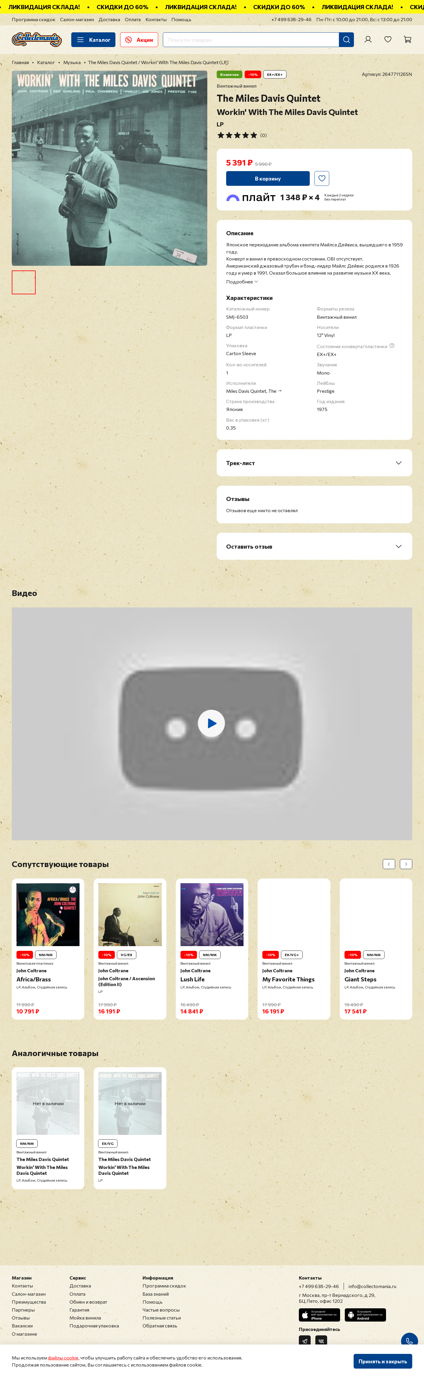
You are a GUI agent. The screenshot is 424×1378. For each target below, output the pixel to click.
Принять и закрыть (383, 1361)
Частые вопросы (161, 1309)
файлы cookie (63, 1357)
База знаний (156, 1294)
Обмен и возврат (88, 1301)
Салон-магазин (77, 19)
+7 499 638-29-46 (291, 19)
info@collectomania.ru (372, 1286)
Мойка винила (85, 1317)
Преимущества (29, 1301)
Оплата (133, 19)
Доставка (109, 19)
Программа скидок (33, 19)
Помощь (181, 19)
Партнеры (23, 1309)
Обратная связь (160, 1325)
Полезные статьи (162, 1317)
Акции (139, 39)
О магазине (24, 1334)
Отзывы (21, 1317)
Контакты (156, 19)
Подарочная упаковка (94, 1325)
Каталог (93, 40)
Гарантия (79, 1309)
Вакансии (22, 1325)
